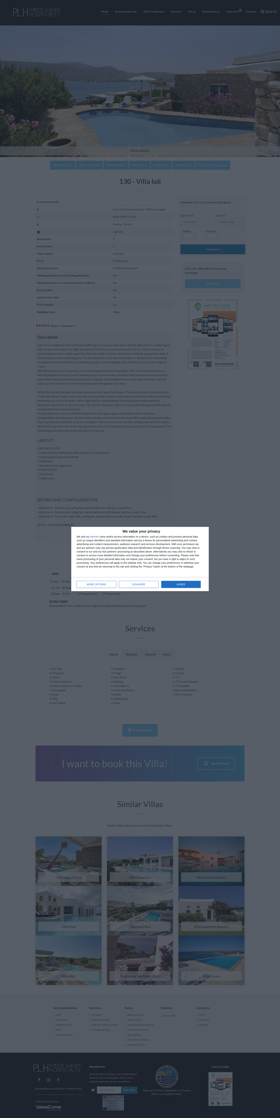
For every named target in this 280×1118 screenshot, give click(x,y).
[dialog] (140, 559)
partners (94, 536)
